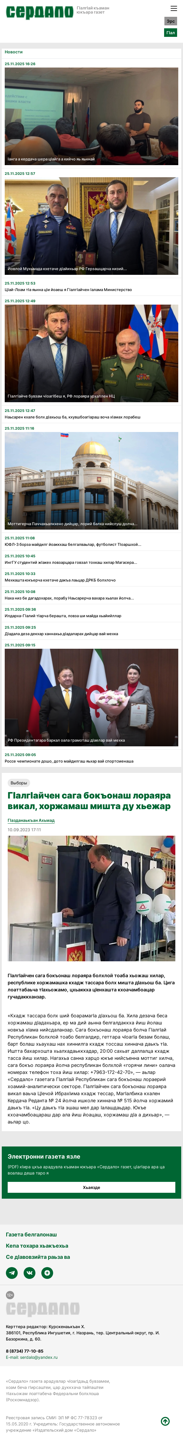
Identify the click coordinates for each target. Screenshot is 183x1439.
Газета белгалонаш (31, 1234)
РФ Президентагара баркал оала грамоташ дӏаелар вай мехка (66, 740)
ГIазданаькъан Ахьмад (31, 820)
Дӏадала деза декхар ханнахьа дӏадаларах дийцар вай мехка (61, 633)
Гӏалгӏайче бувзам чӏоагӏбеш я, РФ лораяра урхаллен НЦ (61, 396)
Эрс (171, 21)
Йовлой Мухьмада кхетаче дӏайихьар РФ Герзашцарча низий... (67, 268)
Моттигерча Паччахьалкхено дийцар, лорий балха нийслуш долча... (73, 523)
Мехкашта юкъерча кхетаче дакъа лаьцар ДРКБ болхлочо (60, 580)
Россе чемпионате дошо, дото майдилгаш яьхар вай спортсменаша (69, 761)
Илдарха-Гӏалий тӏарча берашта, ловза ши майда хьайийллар (63, 615)
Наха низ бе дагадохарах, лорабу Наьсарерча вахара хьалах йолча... (69, 598)
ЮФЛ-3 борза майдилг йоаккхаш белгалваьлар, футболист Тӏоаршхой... (73, 544)
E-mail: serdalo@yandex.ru (32, 1357)
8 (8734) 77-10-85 (24, 1350)
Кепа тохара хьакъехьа (37, 1246)
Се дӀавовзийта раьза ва (38, 1257)
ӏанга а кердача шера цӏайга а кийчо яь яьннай (51, 159)
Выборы (19, 782)
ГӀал (170, 32)
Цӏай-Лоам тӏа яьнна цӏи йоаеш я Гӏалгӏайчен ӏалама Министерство (68, 289)
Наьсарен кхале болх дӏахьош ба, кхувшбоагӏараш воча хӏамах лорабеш (72, 417)
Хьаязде (91, 1187)
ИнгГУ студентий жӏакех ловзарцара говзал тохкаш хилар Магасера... (71, 562)
